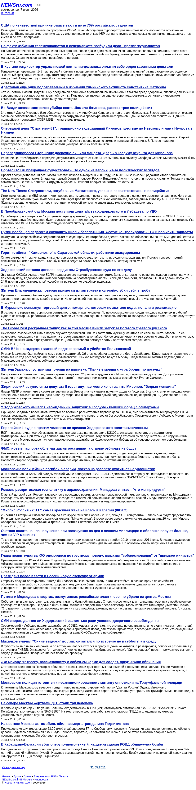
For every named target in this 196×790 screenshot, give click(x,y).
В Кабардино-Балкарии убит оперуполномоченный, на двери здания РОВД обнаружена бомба (82, 744)
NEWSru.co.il (10, 779)
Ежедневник (41, 776)
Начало (6, 776)
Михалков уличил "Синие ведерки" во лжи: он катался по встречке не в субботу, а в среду (78, 641)
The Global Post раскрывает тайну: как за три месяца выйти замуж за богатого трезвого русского (84, 328)
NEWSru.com (17, 5)
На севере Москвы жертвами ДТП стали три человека (47, 703)
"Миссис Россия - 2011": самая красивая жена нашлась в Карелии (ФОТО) (64, 510)
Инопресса (41, 779)
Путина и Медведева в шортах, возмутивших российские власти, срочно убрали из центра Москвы (86, 597)
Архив (27, 776)
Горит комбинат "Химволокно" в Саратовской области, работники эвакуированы (70, 253)
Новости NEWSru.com (18, 782)
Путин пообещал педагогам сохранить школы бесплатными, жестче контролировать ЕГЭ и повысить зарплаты (97, 232)
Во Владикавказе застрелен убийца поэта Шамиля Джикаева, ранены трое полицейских (76, 108)
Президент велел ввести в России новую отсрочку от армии (52, 576)
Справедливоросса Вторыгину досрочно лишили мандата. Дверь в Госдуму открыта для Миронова (87, 153)
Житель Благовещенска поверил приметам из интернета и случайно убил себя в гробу (75, 290)
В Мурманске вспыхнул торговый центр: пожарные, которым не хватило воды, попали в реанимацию (88, 308)
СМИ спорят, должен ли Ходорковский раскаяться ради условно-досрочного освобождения (80, 621)
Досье (17, 776)
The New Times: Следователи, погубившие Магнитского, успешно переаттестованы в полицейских (85, 191)
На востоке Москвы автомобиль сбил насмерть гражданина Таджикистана (65, 724)
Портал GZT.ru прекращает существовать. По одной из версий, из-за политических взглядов (80, 170)
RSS (54, 776)
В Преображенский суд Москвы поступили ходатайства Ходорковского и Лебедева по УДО (79, 211)
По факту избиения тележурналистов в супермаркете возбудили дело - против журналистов (80, 46)
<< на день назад (13, 767)
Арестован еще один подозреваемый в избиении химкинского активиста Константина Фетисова (83, 87)
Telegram (64, 776)
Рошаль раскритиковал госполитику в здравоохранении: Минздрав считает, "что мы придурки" (83, 490)
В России (7, 13)
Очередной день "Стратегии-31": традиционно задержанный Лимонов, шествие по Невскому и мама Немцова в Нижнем (97, 130)
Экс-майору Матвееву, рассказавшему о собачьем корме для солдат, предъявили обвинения (81, 662)
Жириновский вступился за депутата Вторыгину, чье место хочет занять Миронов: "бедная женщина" (88, 387)
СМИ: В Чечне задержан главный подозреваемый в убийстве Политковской (66, 349)
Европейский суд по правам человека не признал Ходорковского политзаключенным (74, 428)
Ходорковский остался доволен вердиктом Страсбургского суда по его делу (66, 270)
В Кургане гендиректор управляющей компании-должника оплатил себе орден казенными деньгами (87, 67)
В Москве (26, 779)
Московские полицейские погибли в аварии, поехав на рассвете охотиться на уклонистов (78, 469)
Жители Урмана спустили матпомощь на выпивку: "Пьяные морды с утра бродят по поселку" (81, 369)
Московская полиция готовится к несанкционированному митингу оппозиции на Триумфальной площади (91, 682)
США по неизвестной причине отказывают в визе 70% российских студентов (67, 25)
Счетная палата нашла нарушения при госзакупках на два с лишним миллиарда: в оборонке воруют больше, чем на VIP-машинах (94, 533)
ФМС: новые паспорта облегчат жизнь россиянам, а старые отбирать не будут (68, 448)
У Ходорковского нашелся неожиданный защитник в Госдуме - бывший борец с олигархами (80, 407)
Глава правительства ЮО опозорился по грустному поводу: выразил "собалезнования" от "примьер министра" (97, 555)
